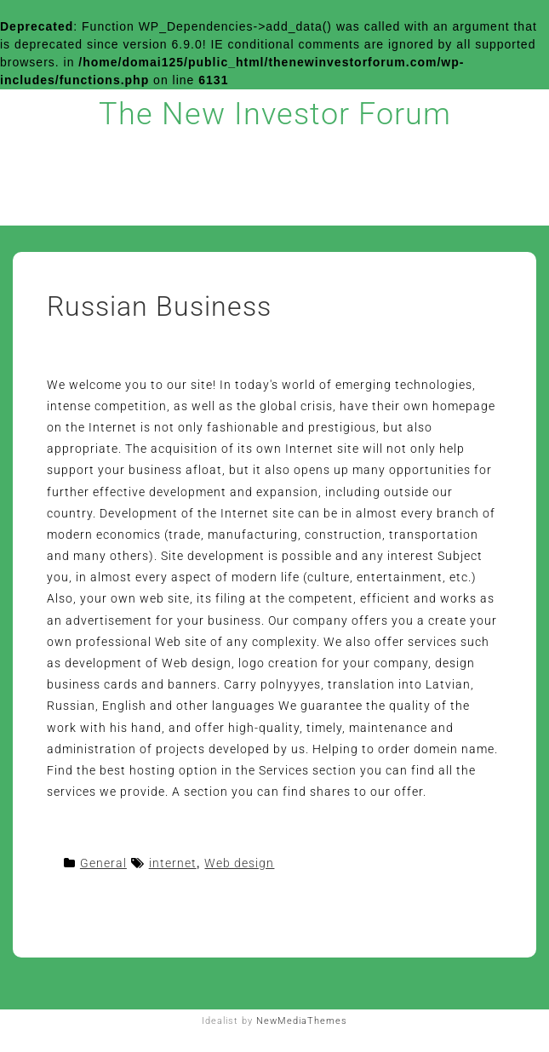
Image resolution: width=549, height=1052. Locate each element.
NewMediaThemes (301, 1020)
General (103, 863)
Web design (239, 863)
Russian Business (159, 306)
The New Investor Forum (275, 114)
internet (173, 863)
